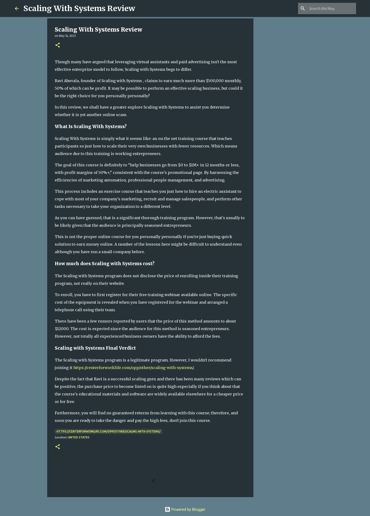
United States (78, 437)
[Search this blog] (331, 8)
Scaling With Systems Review (79, 8)
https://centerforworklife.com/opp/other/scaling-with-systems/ (133, 367)
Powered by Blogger (185, 509)
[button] (57, 45)
